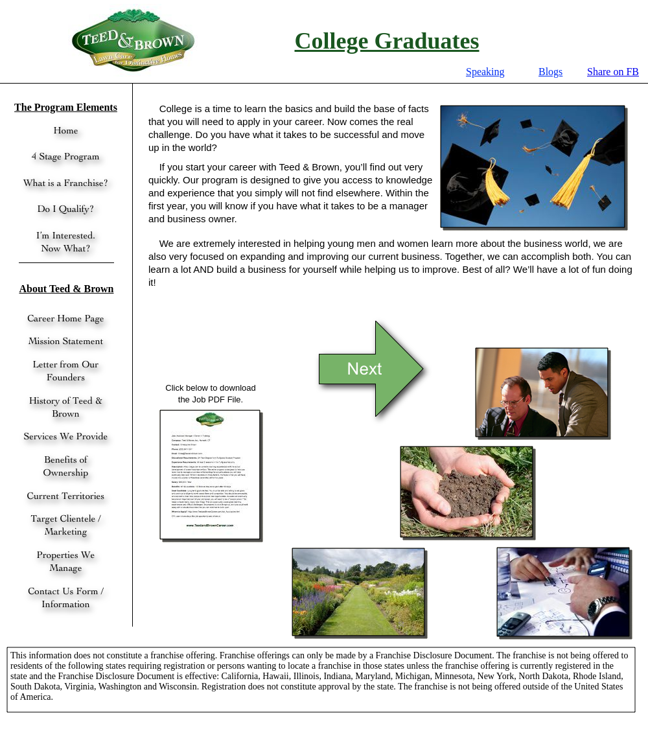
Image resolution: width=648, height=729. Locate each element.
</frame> (613, 72)
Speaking (485, 71)
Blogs (550, 71)
